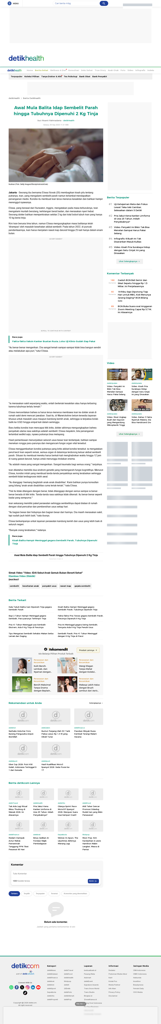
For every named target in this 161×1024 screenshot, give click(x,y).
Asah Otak (102, 70)
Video (119, 70)
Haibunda (137, 977)
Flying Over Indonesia (93, 1003)
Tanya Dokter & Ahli (51, 76)
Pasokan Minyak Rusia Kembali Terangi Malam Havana (85, 734)
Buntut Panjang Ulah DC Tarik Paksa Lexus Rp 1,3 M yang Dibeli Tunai (55, 734)
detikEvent (88, 981)
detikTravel (68, 970)
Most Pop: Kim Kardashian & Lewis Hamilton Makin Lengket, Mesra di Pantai (91, 843)
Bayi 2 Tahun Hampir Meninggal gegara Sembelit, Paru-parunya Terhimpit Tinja (27, 616)
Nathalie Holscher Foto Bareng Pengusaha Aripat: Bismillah (21, 734)
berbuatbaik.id (90, 970)
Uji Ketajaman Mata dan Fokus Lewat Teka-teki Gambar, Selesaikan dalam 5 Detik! (131, 207)
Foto (112, 70)
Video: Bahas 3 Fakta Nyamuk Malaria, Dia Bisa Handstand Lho (142, 419)
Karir (110, 977)
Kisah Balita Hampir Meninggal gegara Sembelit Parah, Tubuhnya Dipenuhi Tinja (54, 542)
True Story (89, 70)
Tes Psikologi (70, 76)
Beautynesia (138, 985)
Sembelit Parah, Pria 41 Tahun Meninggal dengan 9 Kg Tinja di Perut (77, 634)
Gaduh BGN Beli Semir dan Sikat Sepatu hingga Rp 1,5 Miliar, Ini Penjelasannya (132, 283)
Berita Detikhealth (32, 98)
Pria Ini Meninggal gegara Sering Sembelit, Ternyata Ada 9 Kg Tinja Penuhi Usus (78, 625)
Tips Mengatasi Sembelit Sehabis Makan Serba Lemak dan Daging (31, 634)
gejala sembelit (82, 585)
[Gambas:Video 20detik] (22, 576)
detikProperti (52, 999)
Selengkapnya (96, 703)
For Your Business (91, 1006)
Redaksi (112, 970)
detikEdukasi (52, 974)
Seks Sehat (76, 70)
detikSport (51, 988)
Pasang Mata (89, 974)
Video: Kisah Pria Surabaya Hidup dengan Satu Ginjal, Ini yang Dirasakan (132, 250)
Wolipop (67, 981)
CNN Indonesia (139, 970)
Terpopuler (16, 76)
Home (19, 70)
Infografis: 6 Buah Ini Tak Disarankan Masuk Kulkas (127, 240)
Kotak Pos (113, 981)
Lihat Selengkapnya (129, 261)
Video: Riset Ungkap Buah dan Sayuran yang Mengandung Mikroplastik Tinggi (116, 421)
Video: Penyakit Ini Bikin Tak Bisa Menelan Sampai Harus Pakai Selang (131, 230)
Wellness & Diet (47, 70)
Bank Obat (84, 76)
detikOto (50, 996)
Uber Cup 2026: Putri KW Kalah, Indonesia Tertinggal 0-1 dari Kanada (23, 767)
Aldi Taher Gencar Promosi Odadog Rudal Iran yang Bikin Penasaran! (92, 810)
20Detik (67, 988)
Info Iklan (112, 988)
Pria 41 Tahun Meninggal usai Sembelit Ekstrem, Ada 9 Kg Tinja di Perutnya (27, 625)
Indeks (139, 70)
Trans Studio (89, 992)
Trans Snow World (91, 988)
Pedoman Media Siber (118, 974)
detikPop (68, 999)
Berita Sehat (30, 70)
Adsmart (87, 977)
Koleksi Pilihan (31, 76)
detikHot (50, 985)
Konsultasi (62, 70)
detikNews (51, 970)
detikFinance (52, 977)
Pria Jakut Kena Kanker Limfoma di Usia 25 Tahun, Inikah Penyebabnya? (43, 810)
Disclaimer (113, 996)
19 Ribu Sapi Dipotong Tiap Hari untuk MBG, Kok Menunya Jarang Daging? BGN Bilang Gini (134, 296)
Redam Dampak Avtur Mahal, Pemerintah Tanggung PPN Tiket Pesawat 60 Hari (19, 843)
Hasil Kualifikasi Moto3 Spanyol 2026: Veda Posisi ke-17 (55, 767)
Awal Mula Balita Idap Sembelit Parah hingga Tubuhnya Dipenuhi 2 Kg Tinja (56, 555)
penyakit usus (49, 585)
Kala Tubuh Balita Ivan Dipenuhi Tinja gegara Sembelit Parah (30, 607)
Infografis (129, 70)
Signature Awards (91, 985)
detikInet (50, 981)
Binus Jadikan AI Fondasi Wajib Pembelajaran (41, 840)
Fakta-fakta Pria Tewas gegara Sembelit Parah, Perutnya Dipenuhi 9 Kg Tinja (80, 616)
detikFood (68, 974)
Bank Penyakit (99, 76)
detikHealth (14, 98)
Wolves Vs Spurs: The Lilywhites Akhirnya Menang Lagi (68, 840)
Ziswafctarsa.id (90, 999)
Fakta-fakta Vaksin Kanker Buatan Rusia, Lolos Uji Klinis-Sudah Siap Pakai (53, 341)
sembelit (14, 585)
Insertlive (137, 981)
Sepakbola (51, 992)
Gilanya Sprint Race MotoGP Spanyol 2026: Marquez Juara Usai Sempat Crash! (68, 810)
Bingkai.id (88, 996)
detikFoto (68, 992)
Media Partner (114, 985)
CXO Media (138, 992)
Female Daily (138, 988)
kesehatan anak (31, 585)
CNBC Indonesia (140, 974)
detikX (66, 985)
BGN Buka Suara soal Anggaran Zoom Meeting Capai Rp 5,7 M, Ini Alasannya (135, 309)
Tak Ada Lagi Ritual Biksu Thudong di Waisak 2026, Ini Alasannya (18, 810)
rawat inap (65, 585)
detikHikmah (69, 996)
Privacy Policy (114, 992)
